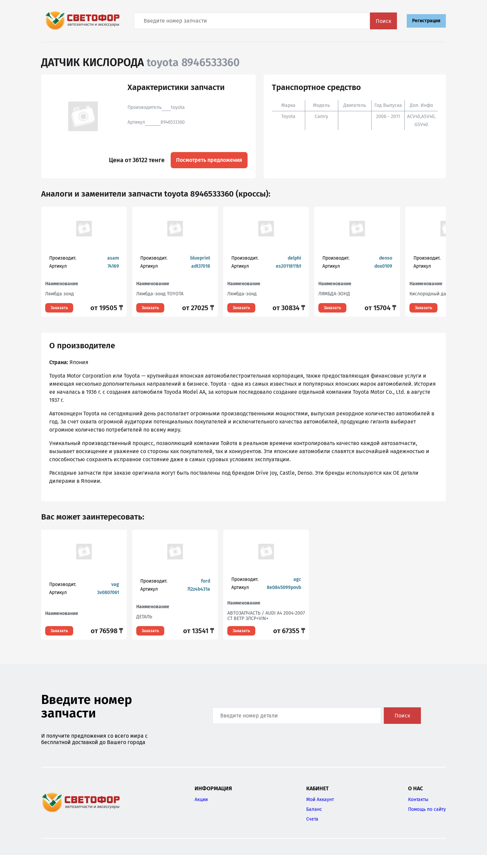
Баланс (314, 809)
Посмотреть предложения (209, 160)
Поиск (383, 21)
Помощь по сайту (427, 809)
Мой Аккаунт (320, 799)
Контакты (418, 799)
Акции (201, 799)
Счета (312, 819)
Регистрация (426, 21)
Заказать (59, 307)
